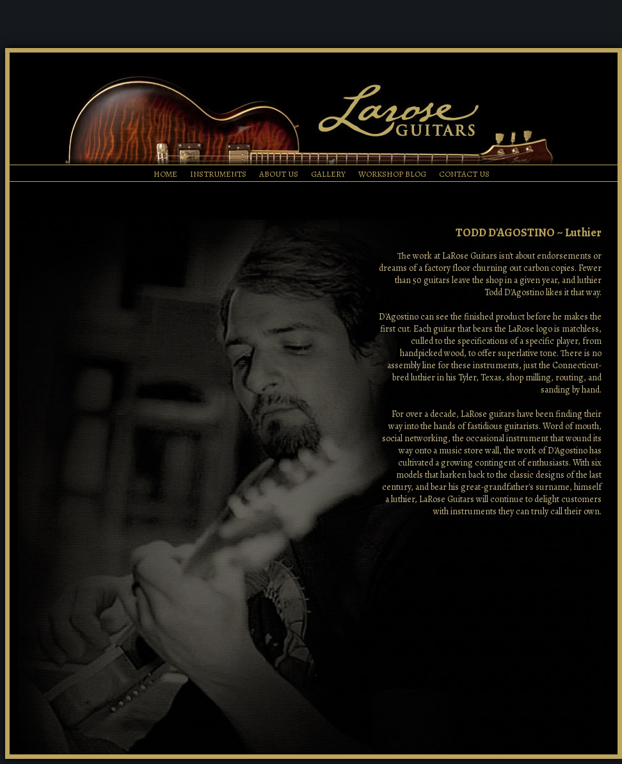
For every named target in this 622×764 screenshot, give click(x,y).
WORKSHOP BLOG (392, 173)
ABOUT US (278, 173)
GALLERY (328, 173)
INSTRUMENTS (218, 173)
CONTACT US (464, 173)
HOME (165, 173)
